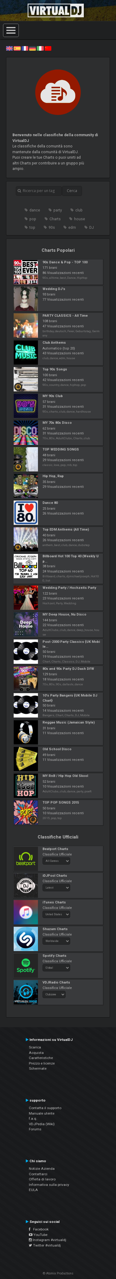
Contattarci (38, 1174)
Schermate (37, 1068)
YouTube (38, 1235)
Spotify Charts (55, 956)
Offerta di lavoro (42, 1179)
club (79, 210)
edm (72, 227)
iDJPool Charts (55, 876)
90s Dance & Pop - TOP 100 (65, 262)
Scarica (35, 1047)
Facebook (39, 1229)
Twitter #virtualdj (45, 1245)
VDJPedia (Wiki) (42, 1124)
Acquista (36, 1053)
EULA (33, 1190)
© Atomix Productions (58, 1273)
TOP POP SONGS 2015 (61, 803)
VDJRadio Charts (56, 982)
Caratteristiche (41, 1058)
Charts (55, 219)
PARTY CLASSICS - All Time (65, 316)
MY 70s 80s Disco (57, 423)
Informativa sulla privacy (49, 1185)
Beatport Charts (55, 849)
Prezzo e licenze (42, 1063)
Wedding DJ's (54, 289)
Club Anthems (54, 343)
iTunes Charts (54, 902)
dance (34, 210)
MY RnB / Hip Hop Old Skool (65, 776)
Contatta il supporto (45, 1108)
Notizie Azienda (42, 1168)
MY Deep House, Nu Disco (64, 614)
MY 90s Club (53, 396)
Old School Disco (57, 749)
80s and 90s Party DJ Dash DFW (68, 669)
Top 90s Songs (55, 369)
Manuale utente (41, 1113)
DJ (91, 227)
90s (52, 227)
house (79, 219)
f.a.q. (33, 1118)
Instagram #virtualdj (47, 1240)
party (57, 210)
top (32, 227)
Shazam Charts (55, 929)
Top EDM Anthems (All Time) (66, 530)
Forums (35, 1129)
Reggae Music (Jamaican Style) (69, 722)
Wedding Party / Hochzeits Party (69, 588)
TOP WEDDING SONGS (61, 449)
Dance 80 (50, 503)
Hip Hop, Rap (53, 476)
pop (32, 219)
